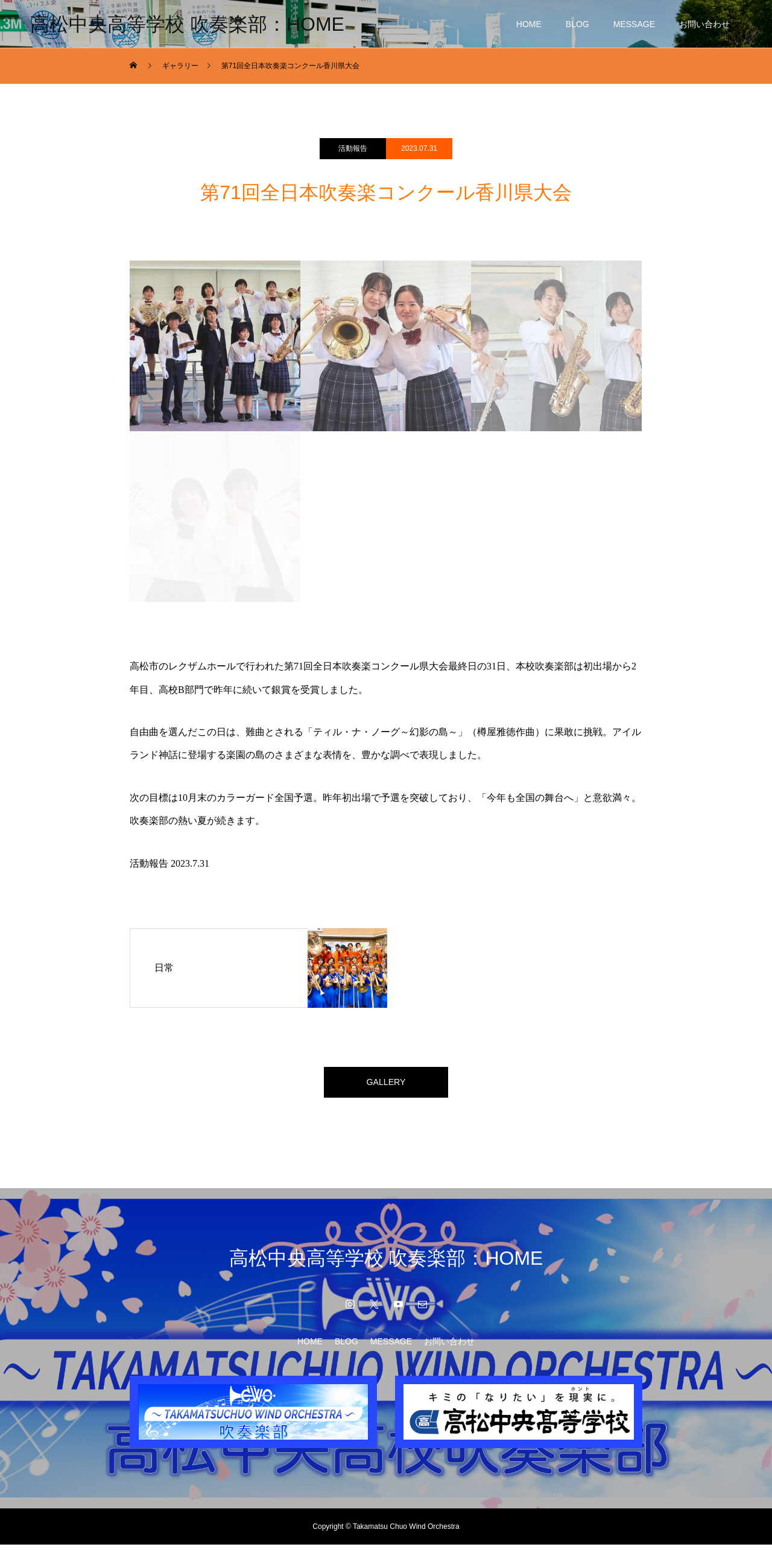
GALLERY (386, 1085)
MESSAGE (634, 24)
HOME (529, 24)
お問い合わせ (704, 24)
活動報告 (352, 148)
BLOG (577, 24)
